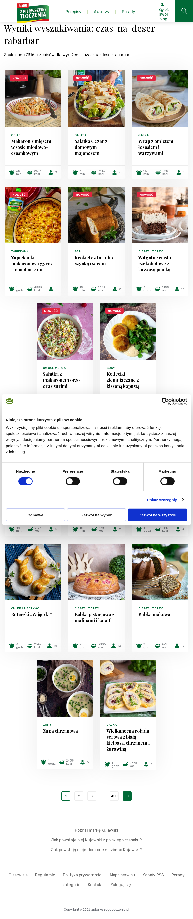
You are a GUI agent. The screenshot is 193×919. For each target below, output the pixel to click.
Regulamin (45, 875)
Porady (178, 875)
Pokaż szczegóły (162, 499)
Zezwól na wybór (96, 515)
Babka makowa (154, 614)
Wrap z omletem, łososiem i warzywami (156, 147)
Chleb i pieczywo (25, 608)
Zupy (47, 724)
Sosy (111, 368)
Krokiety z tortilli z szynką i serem (94, 261)
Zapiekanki (20, 251)
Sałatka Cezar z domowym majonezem (91, 147)
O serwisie (18, 875)
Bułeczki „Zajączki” (31, 614)
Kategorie (71, 884)
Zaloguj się (120, 884)
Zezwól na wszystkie (157, 515)
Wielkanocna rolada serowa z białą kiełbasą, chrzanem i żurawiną (128, 740)
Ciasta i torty (150, 251)
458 (114, 796)
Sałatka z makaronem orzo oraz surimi (61, 380)
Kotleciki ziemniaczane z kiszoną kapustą (123, 380)
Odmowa (35, 515)
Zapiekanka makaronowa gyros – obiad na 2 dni (31, 264)
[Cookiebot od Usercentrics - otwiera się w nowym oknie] (165, 401)
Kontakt (95, 884)
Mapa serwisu (122, 875)
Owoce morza (54, 368)
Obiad (15, 135)
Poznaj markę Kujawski (96, 830)
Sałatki (81, 135)
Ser (78, 251)
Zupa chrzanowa (60, 731)
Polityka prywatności (82, 875)
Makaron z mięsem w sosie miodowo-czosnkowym (31, 147)
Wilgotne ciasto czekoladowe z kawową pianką (154, 264)
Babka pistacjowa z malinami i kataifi (94, 617)
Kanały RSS (153, 875)
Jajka (143, 135)
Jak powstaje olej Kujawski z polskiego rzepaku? (96, 840)
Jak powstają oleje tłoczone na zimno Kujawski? (96, 849)
